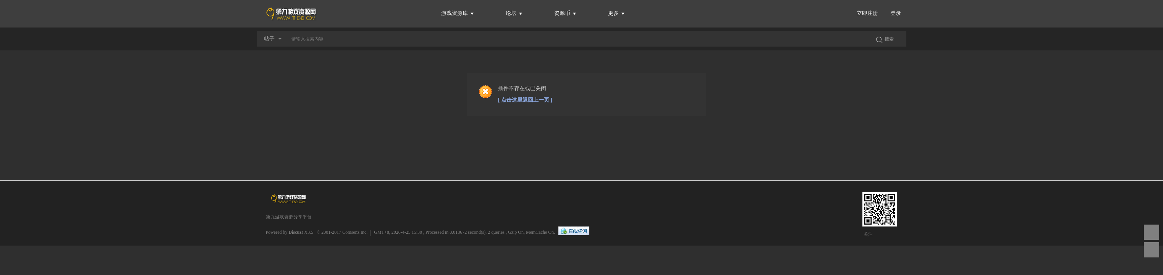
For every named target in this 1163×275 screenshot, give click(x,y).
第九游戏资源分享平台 (289, 217)
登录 (895, 13)
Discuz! (296, 232)
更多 (616, 13)
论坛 (514, 13)
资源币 (565, 13)
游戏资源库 (457, 13)
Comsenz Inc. (354, 232)
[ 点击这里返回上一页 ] (525, 100)
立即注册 (867, 13)
